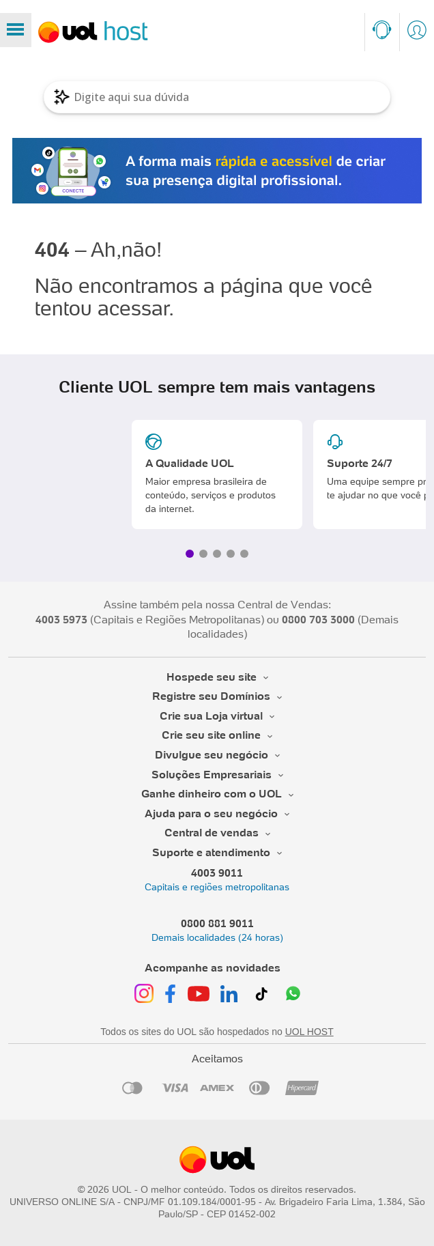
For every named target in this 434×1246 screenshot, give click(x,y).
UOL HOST (309, 1031)
